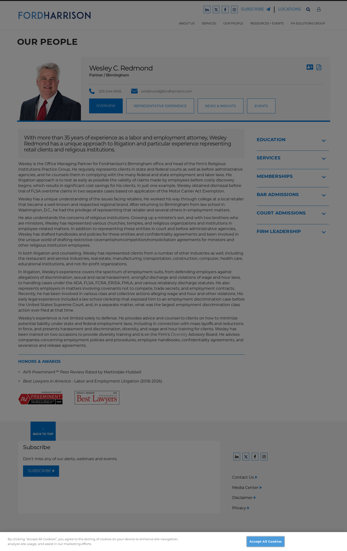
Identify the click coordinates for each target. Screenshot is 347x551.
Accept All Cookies (265, 543)
